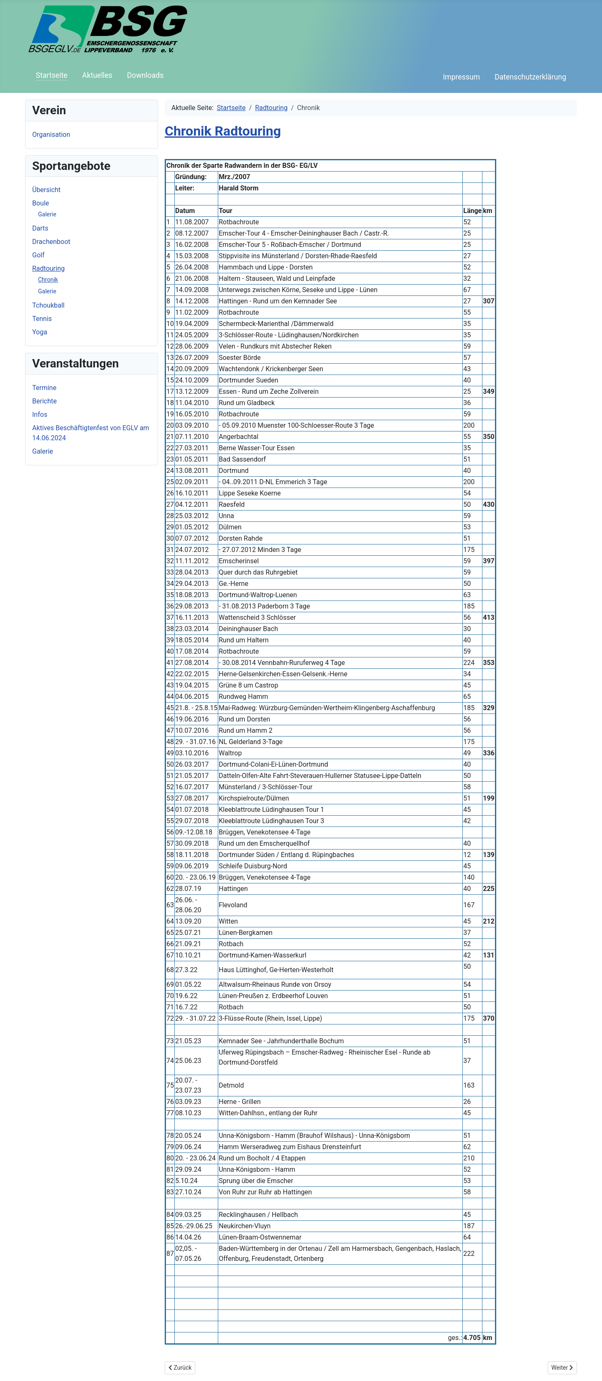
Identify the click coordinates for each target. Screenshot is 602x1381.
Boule (40, 203)
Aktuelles (97, 75)
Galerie (47, 214)
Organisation (51, 135)
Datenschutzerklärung (530, 77)
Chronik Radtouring (223, 131)
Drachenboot (51, 242)
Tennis (42, 319)
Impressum (461, 77)
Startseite (52, 75)
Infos (39, 414)
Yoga (39, 332)
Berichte (44, 401)
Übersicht (46, 190)
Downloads (145, 75)
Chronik (48, 279)
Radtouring (48, 268)
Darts (40, 228)
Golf (38, 255)
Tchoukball (48, 305)
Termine (44, 388)
